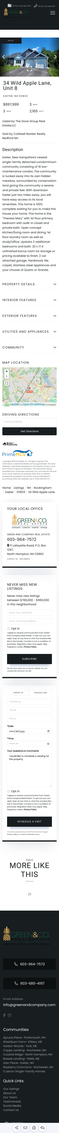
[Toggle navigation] (52, 12)
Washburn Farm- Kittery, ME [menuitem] (22, 1042)
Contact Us (12, 559)
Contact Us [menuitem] (11, 1110)
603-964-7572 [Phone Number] (32, 964)
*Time (10, 738)
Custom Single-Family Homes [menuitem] (24, 1071)
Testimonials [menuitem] (12, 1102)
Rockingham (43, 488)
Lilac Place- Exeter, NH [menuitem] (18, 1063)
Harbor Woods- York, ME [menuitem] (20, 1046)
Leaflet (14, 404)
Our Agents (24, 559)
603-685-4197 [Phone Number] (32, 983)
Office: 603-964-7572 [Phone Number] (19, 5)
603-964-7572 (21, 539)
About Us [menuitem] (9, 1093)
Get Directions (30, 431)
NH (29, 488)
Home (6, 488)
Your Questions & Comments (23, 750)
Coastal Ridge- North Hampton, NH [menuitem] (27, 1055)
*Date (10, 726)
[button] (5, 57)
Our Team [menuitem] (10, 1097)
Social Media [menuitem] (12, 1106)
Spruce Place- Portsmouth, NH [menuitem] (24, 1038)
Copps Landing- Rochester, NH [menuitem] (24, 1050)
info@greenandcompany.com (29, 1004)
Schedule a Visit (40, 692)
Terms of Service (28, 834)
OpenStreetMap (34, 404)
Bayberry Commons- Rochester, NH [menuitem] (28, 1067)
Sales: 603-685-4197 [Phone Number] (44, 6)
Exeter (9, 492)
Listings (19, 488)
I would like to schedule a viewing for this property (29, 770)
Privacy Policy (30, 647)
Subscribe (29, 659)
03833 (21, 492)
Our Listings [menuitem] (11, 1089)
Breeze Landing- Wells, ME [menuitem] (21, 1059)
